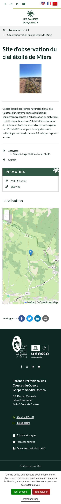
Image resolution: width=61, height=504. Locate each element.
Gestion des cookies (30, 466)
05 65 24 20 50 (23, 416)
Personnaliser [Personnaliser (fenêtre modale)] (30, 498)
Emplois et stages (26, 435)
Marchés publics (25, 441)
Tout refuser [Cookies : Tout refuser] (41, 491)
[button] (31, 252)
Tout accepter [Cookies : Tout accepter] (21, 491)
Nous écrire (21, 422)
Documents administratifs (31, 448)
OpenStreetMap (48, 302)
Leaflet (30, 302)
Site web (15, 186)
